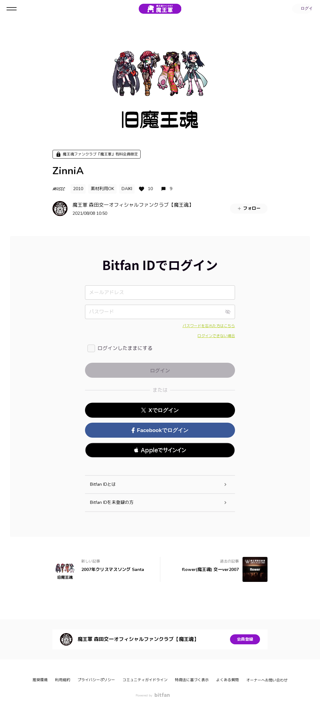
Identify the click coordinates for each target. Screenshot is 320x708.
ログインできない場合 (216, 335)
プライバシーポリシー (96, 679)
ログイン (301, 8)
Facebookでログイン (160, 430)
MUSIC (58, 188)
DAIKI (127, 189)
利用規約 (62, 679)
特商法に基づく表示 (192, 679)
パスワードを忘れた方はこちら (208, 325)
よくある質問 (227, 679)
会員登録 (245, 639)
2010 (78, 189)
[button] (160, 450)
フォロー (249, 208)
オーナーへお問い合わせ (267, 680)
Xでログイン (159, 410)
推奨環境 (40, 679)
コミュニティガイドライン (145, 679)
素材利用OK (102, 189)
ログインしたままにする (125, 348)
